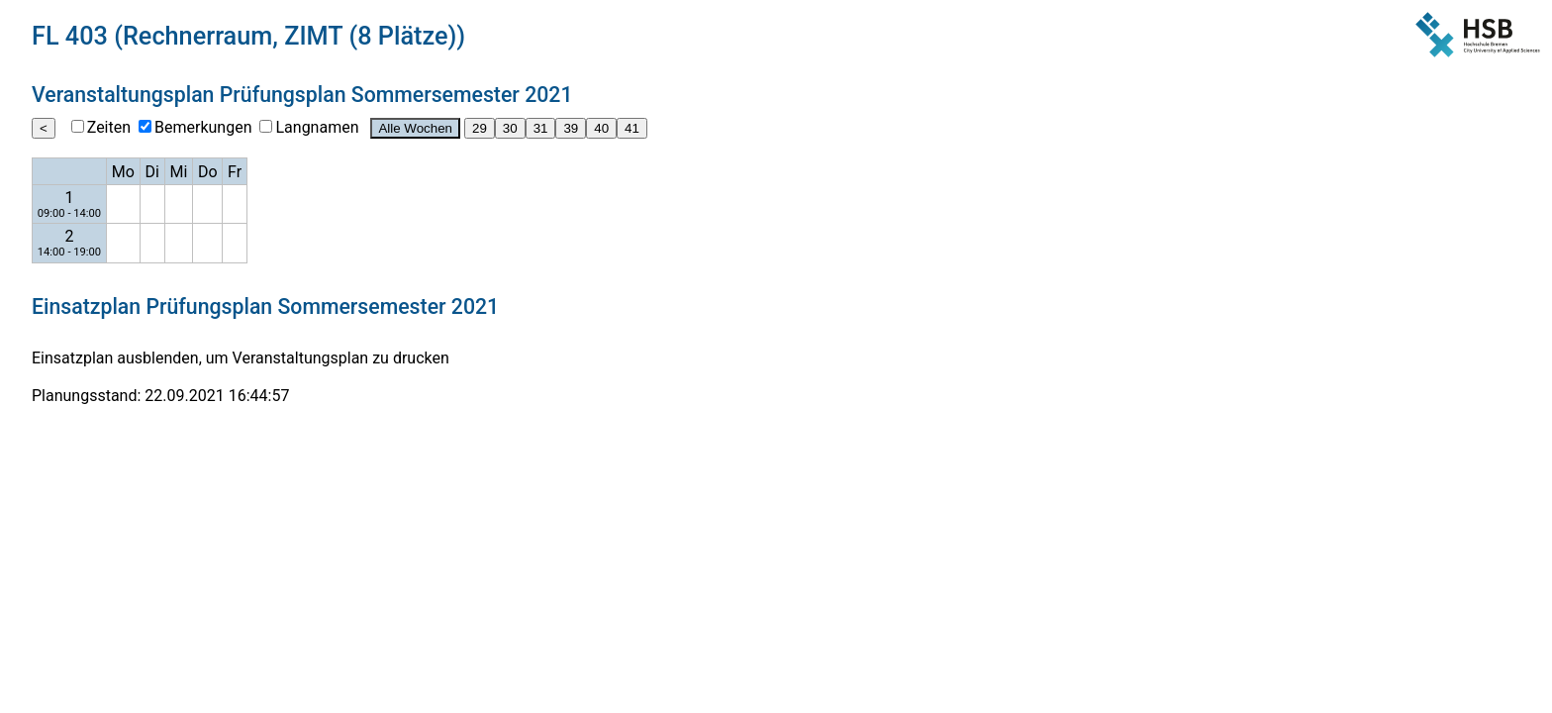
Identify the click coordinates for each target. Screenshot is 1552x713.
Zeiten (109, 127)
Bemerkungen (202, 127)
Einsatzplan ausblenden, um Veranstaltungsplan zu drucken (240, 358)
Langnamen (316, 127)
